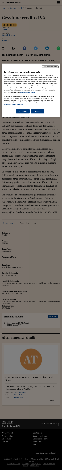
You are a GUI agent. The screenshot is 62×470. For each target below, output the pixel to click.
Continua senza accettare (50, 66)
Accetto (38, 111)
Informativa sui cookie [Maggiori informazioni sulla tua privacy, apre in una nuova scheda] (27, 92)
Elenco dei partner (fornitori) (13, 104)
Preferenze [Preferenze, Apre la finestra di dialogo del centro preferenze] (23, 111)
